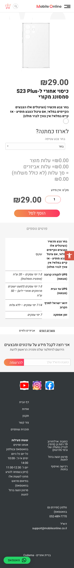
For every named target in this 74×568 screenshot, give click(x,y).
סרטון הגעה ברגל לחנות (58, 458)
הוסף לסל (37, 213)
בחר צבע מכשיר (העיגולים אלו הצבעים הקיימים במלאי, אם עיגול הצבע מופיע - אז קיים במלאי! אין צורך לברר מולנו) (39, 112)
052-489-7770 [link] (58, 516)
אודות (25, 409)
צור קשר (24, 422)
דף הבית (24, 402)
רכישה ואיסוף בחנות (59, 467)
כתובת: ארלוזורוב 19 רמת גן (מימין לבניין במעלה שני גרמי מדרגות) (57, 445)
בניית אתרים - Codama (37, 555)
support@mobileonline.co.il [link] (49, 528)
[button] (69, 255)
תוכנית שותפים (20, 429)
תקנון (25, 416)
